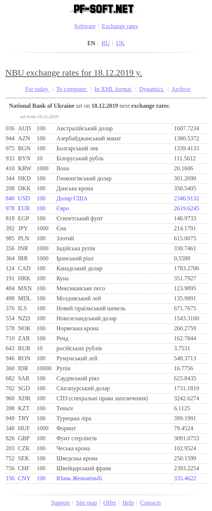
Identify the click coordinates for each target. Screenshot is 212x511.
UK (120, 43)
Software (85, 26)
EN (91, 43)
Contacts (150, 503)
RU (106, 43)
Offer (109, 503)
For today (37, 89)
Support (60, 503)
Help (128, 503)
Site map (86, 503)
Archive (181, 89)
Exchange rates (120, 26)
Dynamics (152, 89)
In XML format (114, 89)
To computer (72, 89)
